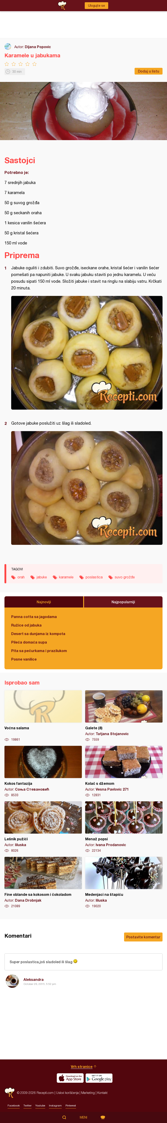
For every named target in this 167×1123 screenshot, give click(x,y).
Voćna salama (43, 716)
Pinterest (71, 1105)
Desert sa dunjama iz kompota (38, 633)
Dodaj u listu (148, 71)
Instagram (55, 1105)
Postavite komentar (143, 937)
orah (21, 577)
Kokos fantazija (43, 771)
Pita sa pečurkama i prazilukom (39, 650)
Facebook (14, 1105)
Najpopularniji (123, 602)
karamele (66, 577)
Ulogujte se (96, 5)
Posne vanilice (24, 659)
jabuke (42, 577)
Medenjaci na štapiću (124, 882)
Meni (83, 1117)
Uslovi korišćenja (67, 1093)
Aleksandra (33, 979)
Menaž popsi (124, 827)
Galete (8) (124, 716)
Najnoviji (44, 602)
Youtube (40, 1105)
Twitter (27, 1105)
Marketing (88, 1093)
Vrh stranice (82, 1066)
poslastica (94, 577)
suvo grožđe (125, 577)
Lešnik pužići (43, 827)
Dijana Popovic (38, 47)
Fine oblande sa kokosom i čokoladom (43, 882)
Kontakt (102, 1093)
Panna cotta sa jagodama (34, 616)
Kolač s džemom (124, 771)
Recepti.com (9, 1092)
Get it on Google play (99, 1078)
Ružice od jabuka (26, 625)
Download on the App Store (70, 1078)
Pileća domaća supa (29, 642)
